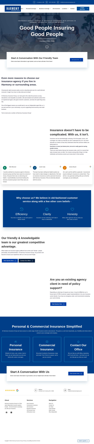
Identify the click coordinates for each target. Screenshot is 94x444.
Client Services (83, 2)
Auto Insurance (30, 403)
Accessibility (29, 440)
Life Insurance (56, 8)
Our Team (51, 406)
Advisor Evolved (37, 440)
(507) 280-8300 (52, 2)
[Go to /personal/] (16, 349)
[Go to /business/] (47, 349)
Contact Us (51, 405)
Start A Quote (83, 440)
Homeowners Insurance (32, 405)
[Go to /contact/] (78, 349)
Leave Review (52, 408)
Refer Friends (52, 410)
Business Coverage (45, 9)
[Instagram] (11, 412)
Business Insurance (31, 408)
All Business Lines (31, 412)
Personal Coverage (32, 9)
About (22, 9)
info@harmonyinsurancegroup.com (67, 2)
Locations (65, 9)
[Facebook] (6, 412)
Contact (72, 8)
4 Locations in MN (40, 2)
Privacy (24, 440)
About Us (51, 403)
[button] (75, 60)
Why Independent (53, 412)
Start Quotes (84, 8)
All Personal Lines (31, 410)
